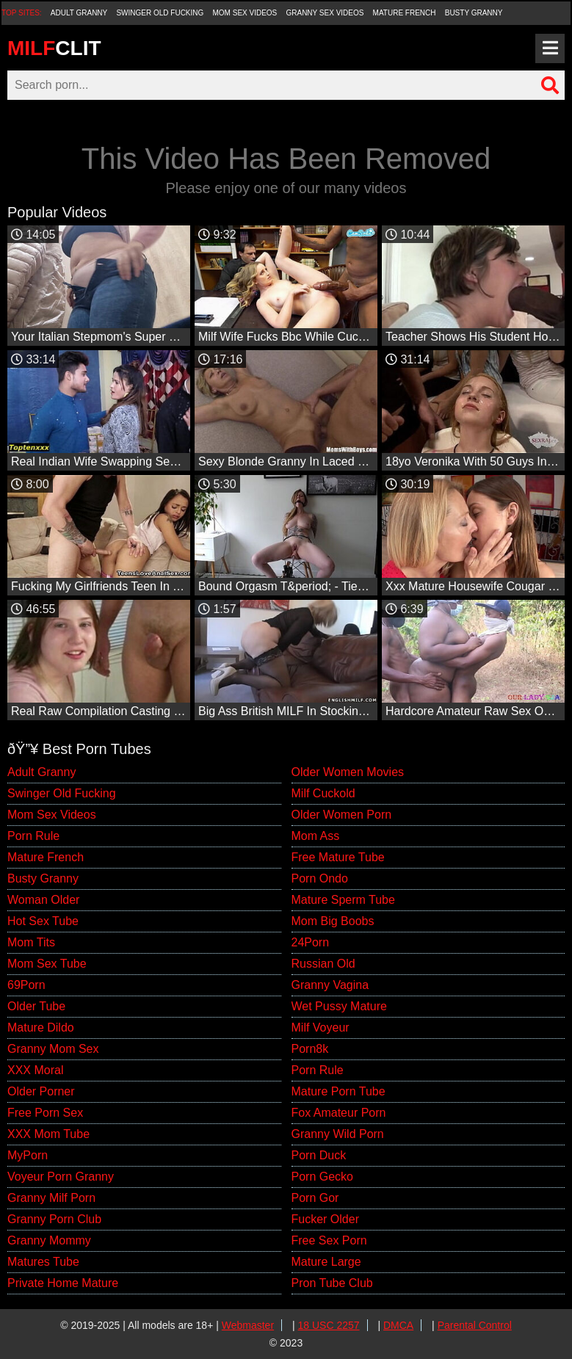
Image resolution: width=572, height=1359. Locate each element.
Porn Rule (33, 836)
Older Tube (36, 1006)
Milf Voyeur (321, 1027)
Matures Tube (43, 1261)
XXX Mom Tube (48, 1134)
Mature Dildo (40, 1027)
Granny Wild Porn (338, 1134)
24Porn (311, 942)
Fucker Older (325, 1219)
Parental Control (475, 1325)
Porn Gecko (322, 1176)
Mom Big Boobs (333, 921)
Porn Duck (319, 1155)
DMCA (398, 1325)
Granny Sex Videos (324, 13)
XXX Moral (35, 1070)
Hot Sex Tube (43, 921)
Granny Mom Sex (52, 1049)
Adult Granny (79, 13)
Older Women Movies (348, 772)
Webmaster (248, 1325)
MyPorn (27, 1155)
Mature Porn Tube (338, 1091)
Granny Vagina (330, 985)
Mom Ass (316, 836)
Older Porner (41, 1091)
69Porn (26, 985)
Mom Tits (31, 942)
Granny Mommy (49, 1240)
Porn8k (310, 1049)
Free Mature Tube (338, 857)
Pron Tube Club (332, 1283)
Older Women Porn (342, 814)
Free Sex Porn (329, 1240)
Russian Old (323, 963)
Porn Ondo (320, 878)
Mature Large (326, 1261)
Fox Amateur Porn (339, 1112)
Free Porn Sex (45, 1112)
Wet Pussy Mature (339, 1006)
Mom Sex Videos (245, 13)
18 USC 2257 (329, 1325)
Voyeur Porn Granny (60, 1176)
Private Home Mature (62, 1283)
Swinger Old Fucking (159, 13)
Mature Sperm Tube (343, 900)
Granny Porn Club (54, 1219)
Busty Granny (474, 13)
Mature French (404, 13)
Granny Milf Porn (51, 1198)
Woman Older (43, 900)
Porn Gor (315, 1198)
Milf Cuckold (323, 793)
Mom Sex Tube (47, 963)
